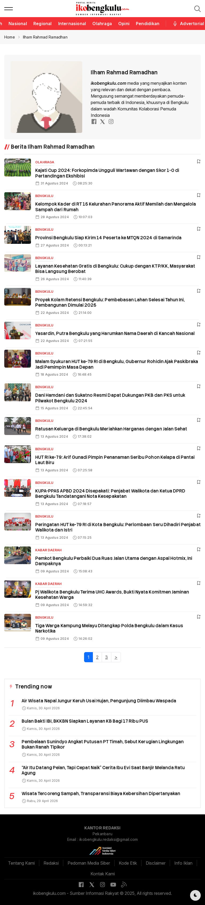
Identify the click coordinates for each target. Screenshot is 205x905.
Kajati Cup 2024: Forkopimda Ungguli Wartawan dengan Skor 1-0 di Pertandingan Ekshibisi (107, 173)
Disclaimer (155, 863)
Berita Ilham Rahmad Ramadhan (53, 147)
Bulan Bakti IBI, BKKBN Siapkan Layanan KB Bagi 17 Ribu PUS (85, 721)
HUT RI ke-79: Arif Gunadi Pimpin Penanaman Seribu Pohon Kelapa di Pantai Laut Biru (115, 460)
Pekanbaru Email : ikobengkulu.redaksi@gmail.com (102, 836)
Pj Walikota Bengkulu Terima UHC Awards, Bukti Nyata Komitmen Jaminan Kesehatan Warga (112, 594)
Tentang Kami (21, 863)
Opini (123, 23)
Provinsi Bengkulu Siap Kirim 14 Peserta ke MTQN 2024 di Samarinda (108, 238)
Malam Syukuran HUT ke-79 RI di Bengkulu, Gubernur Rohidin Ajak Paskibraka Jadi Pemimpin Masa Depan (116, 364)
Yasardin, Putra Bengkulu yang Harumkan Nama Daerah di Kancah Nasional (115, 333)
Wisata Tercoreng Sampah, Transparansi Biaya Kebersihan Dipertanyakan (101, 793)
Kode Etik (128, 863)
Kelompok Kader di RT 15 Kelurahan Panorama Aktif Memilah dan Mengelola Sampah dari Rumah (115, 207)
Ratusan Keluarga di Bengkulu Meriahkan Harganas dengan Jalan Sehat (111, 429)
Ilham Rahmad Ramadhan (45, 37)
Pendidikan (147, 23)
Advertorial (188, 23)
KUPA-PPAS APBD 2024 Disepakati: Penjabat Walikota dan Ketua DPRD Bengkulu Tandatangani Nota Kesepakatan (110, 493)
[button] (8, 8)
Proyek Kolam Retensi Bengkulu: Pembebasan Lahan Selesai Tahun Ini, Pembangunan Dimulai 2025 (110, 302)
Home (9, 37)
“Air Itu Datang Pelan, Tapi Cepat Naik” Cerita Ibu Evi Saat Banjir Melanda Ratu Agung (103, 770)
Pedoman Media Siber (89, 863)
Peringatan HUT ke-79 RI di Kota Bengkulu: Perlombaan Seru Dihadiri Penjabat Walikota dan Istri (118, 527)
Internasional (72, 23)
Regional (42, 23)
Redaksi (51, 863)
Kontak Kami (102, 873)
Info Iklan (183, 863)
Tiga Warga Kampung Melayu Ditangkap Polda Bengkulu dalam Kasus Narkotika (109, 628)
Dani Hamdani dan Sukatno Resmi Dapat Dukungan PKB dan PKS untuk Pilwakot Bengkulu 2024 (110, 398)
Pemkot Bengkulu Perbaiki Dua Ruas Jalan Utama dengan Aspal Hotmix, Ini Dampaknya (113, 561)
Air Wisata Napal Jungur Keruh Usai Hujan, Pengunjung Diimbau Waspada (99, 701)
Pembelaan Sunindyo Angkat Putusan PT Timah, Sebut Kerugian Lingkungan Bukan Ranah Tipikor (103, 744)
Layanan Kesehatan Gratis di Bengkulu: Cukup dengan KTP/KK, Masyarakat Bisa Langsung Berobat (115, 269)
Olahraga (102, 23)
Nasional (18, 23)
